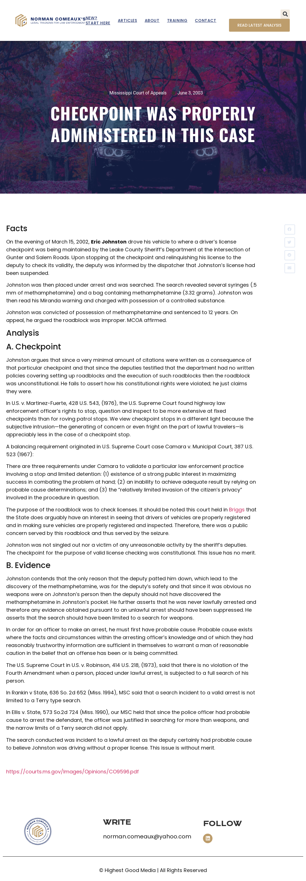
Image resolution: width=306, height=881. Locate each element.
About (152, 20)
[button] (285, 14)
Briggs (237, 509)
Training (177, 20)
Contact (205, 20)
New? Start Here (98, 20)
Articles (127, 20)
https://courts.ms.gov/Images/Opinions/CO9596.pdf (72, 771)
